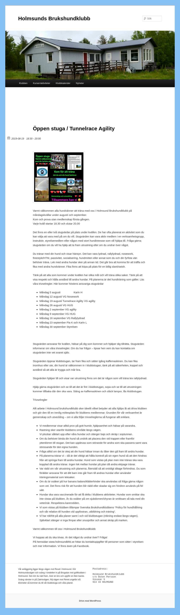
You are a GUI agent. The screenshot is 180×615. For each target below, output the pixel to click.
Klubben (23, 83)
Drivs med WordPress (90, 602)
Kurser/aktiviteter (41, 83)
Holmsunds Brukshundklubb (54, 18)
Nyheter (80, 83)
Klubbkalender (63, 83)
